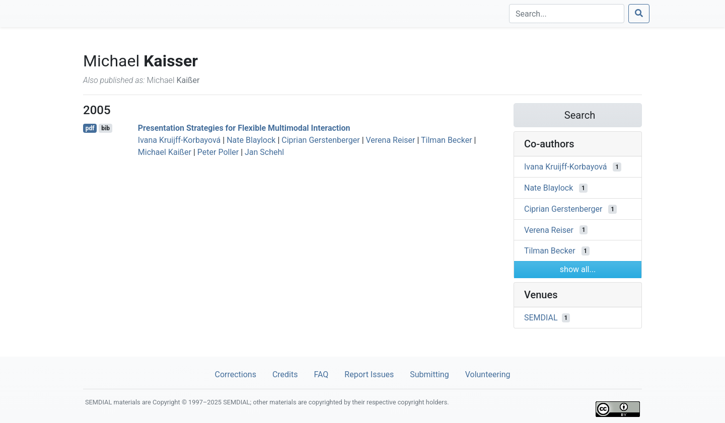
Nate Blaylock (251, 140)
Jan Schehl (264, 152)
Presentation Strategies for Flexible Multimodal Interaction (244, 128)
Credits (285, 374)
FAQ (321, 374)
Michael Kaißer (164, 152)
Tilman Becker (446, 140)
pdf (90, 128)
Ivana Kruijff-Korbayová (179, 140)
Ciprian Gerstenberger (320, 140)
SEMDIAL (541, 317)
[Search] (566, 13)
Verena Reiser (390, 140)
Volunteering (488, 374)
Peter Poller (218, 152)
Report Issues (369, 374)
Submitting (429, 374)
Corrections (235, 374)
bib (105, 128)
